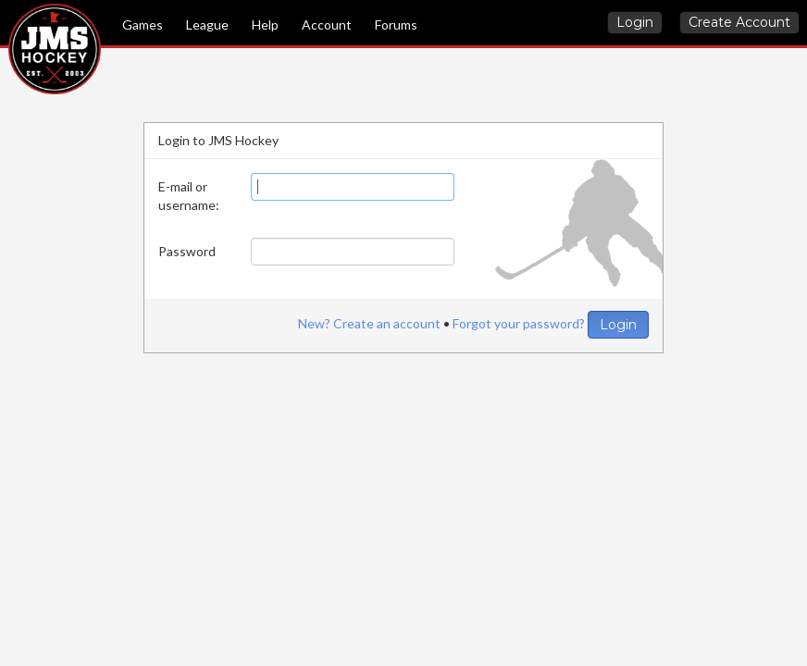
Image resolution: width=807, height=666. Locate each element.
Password (187, 251)
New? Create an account (369, 323)
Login (634, 22)
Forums (396, 24)
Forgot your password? (519, 323)
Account (327, 24)
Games (142, 24)
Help (265, 24)
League (207, 24)
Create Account (739, 22)
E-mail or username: (188, 196)
